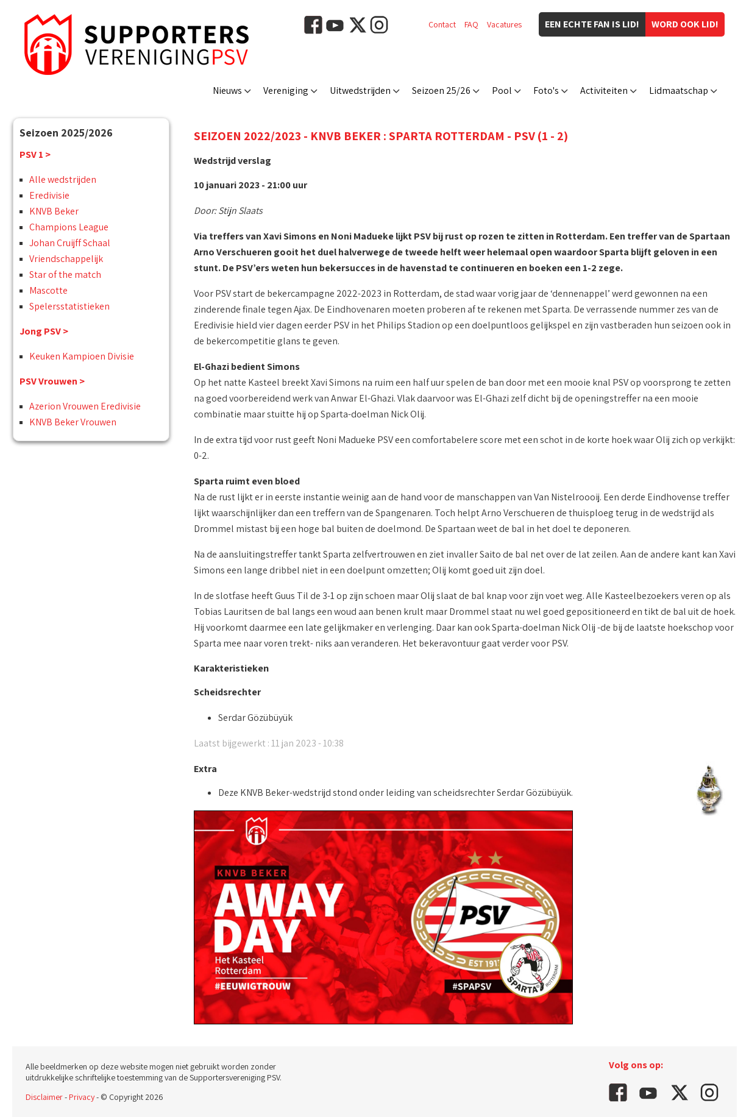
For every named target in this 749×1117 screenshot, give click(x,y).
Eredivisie (49, 195)
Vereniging (285, 90)
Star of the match (65, 274)
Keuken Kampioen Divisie (81, 356)
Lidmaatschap (678, 90)
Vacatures (504, 24)
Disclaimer (44, 1096)
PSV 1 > (35, 154)
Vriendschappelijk (66, 258)
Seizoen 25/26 (441, 90)
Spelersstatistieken (69, 306)
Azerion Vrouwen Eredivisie (85, 406)
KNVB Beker (54, 211)
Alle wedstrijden (62, 179)
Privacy (81, 1096)
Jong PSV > (44, 331)
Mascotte (48, 290)
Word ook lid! (685, 24)
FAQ (471, 24)
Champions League (68, 227)
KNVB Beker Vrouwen (72, 422)
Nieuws (227, 90)
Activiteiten (604, 90)
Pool (502, 90)
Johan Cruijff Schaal (69, 242)
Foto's (546, 90)
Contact (442, 24)
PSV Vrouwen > (52, 381)
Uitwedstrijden (360, 90)
